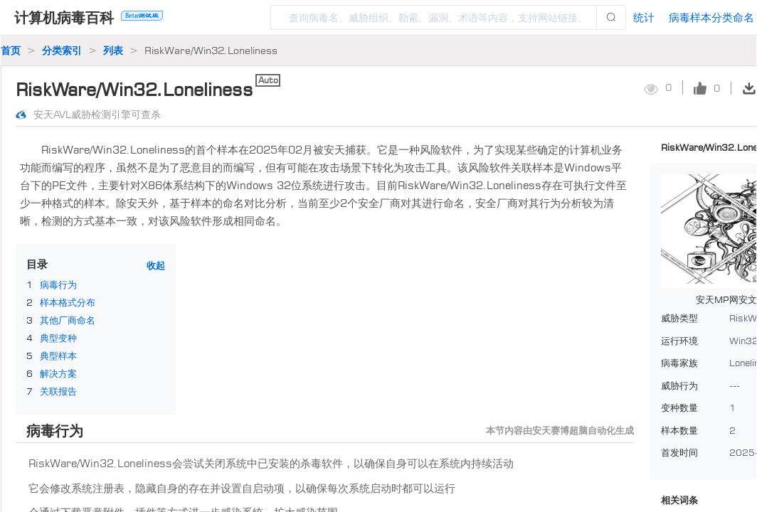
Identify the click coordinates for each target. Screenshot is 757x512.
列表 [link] (113, 50)
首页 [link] (11, 50)
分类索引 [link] (62, 50)
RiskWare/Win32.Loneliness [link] (210, 50)
